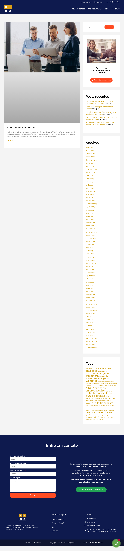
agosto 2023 (90, 241)
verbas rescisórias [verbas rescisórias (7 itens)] (97, 419)
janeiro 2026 (90, 157)
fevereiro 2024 (91, 222)
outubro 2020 (91, 345)
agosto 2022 (90, 276)
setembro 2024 (91, 204)
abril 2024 (89, 216)
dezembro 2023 (91, 229)
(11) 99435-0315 (86, 2)
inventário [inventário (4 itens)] (114, 408)
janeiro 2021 (90, 335)
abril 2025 (89, 185)
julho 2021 (89, 316)
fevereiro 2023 (91, 257)
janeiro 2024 (90, 226)
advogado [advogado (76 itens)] (91, 370)
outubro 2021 (90, 307)
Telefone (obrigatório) (17, 470)
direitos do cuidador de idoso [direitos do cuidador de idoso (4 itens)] (99, 398)
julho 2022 (89, 279)
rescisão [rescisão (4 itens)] (112, 415)
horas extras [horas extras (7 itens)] (92, 408)
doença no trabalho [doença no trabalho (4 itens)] (91, 405)
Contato (116, 9)
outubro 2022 (90, 269)
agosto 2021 (90, 313)
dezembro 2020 (91, 338)
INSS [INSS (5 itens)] (110, 408)
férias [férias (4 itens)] (110, 405)
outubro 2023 (90, 235)
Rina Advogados (78, 9)
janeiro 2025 (90, 194)
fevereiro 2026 (91, 154)
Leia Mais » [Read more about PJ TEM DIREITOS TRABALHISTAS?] (10, 140)
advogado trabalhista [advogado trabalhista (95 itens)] (97, 374)
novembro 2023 (91, 232)
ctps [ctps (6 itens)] (110, 383)
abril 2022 (89, 288)
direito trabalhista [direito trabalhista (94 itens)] (102, 402)
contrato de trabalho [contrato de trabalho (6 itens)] (102, 383)
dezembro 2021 (91, 301)
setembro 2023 (91, 238)
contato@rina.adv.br (113, 2)
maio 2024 (89, 213)
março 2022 (90, 291)
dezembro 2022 (91, 263)
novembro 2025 (91, 163)
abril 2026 (89, 147)
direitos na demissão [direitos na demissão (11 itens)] (101, 401)
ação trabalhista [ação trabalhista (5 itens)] (109, 381)
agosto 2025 (90, 172)
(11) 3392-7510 (98, 2)
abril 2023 (89, 251)
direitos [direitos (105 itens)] (100, 395)
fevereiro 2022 (91, 294)
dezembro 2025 (91, 160)
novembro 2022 (91, 266)
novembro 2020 (91, 341)
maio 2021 (89, 323)
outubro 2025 (90, 166)
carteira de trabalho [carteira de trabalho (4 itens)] (91, 383)
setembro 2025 (91, 169)
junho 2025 (90, 179)
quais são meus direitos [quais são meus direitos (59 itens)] (99, 412)
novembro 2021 (91, 304)
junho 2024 (90, 210)
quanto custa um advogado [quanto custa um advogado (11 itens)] (95, 415)
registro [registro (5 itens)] (108, 415)
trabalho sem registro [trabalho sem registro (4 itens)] (104, 417)
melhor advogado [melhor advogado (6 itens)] (108, 410)
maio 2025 (89, 182)
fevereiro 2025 (91, 191)
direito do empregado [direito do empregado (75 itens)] (96, 389)
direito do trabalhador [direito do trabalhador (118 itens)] (99, 392)
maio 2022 (89, 285)
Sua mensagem (15, 478)
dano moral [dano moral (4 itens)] (94, 385)
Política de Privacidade (33, 543)
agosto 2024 (90, 207)
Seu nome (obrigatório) (18, 456)
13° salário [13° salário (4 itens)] (88, 368)
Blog (107, 9)
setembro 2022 (91, 273)
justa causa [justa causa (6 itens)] (99, 410)
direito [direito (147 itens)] (90, 388)
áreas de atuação (95, 9)
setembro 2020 (91, 348)
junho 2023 (90, 244)
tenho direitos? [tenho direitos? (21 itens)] (92, 417)
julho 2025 (89, 176)
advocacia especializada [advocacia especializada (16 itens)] (101, 368)
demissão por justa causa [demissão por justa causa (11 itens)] (107, 386)
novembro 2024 (91, 197)
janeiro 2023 (90, 260)
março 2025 (90, 188)
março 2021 (90, 329)
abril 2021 (89, 326)
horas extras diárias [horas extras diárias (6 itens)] (102, 408)
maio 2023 (89, 248)
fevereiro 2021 (91, 332)
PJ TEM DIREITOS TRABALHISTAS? (21, 128)
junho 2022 (90, 282)
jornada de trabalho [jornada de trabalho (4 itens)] (91, 410)
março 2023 (90, 254)
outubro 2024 (91, 201)
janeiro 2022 (90, 298)
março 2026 (90, 150)
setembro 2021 (91, 310)
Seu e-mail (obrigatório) (18, 463)
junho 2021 (90, 320)
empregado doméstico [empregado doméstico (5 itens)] (102, 405)
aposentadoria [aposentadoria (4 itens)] (101, 381)
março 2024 (90, 219)
